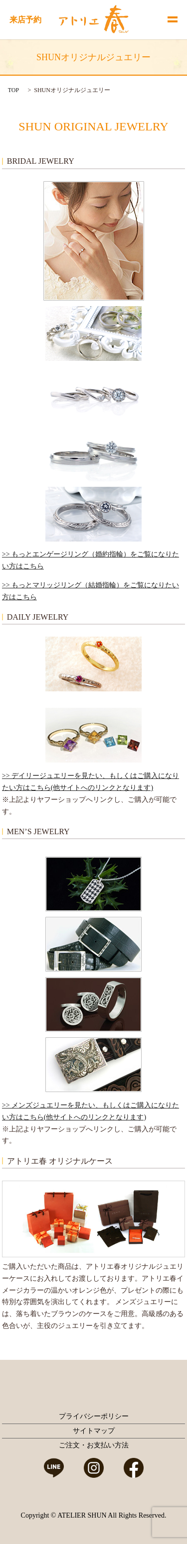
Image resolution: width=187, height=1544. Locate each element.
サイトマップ (94, 1430)
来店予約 (25, 19)
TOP (13, 90)
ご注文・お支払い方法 (94, 1445)
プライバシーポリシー (94, 1416)
